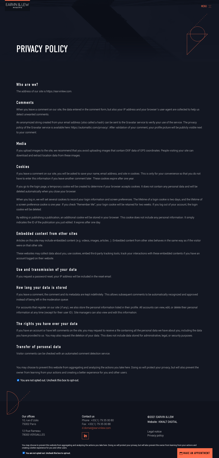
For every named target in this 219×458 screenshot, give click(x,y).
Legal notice (154, 431)
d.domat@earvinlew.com (96, 428)
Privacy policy (155, 435)
